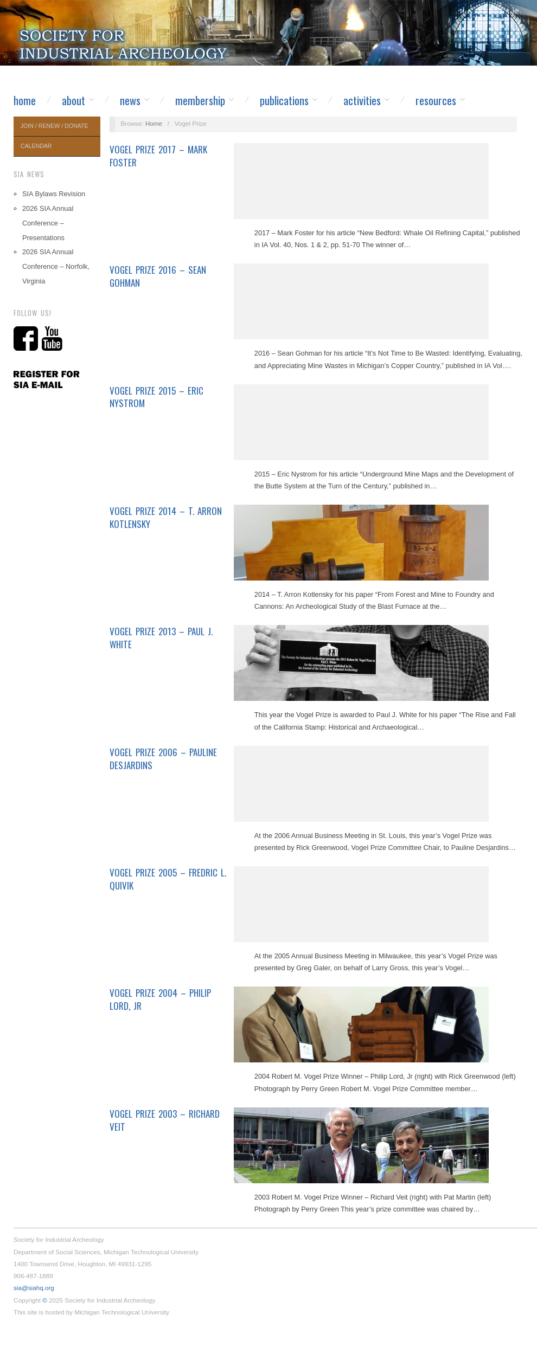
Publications (284, 100)
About (73, 100)
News (130, 100)
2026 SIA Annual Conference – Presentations (47, 223)
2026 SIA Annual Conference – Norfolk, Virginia (56, 266)
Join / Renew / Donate (54, 126)
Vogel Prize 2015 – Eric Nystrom (156, 397)
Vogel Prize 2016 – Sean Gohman (158, 276)
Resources (435, 100)
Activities (362, 100)
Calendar (36, 146)
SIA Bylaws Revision (53, 194)
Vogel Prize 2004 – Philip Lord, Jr (160, 999)
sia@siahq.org (34, 1287)
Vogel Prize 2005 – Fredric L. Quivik (168, 879)
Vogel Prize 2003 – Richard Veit (165, 1120)
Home (25, 100)
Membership (200, 100)
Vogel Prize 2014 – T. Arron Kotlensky (166, 517)
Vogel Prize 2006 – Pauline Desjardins (163, 758)
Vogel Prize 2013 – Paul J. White (161, 637)
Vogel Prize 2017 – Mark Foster (158, 156)
